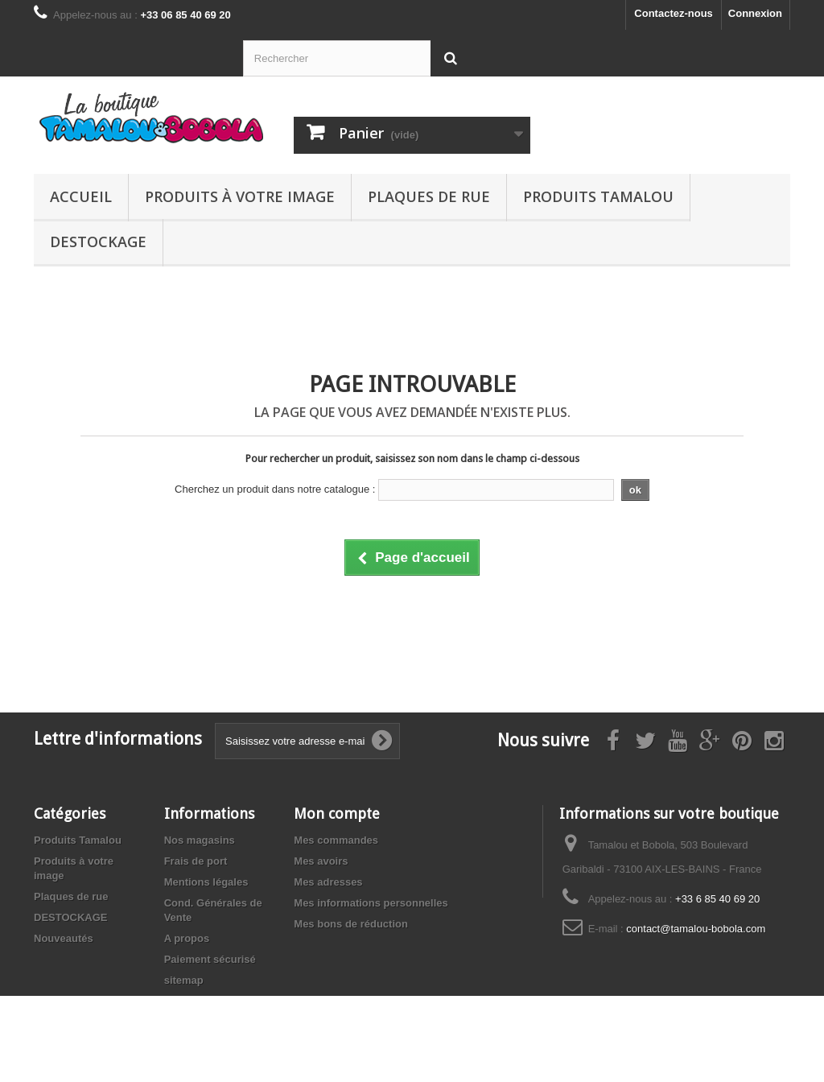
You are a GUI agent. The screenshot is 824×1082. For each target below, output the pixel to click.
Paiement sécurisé (210, 959)
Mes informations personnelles (370, 903)
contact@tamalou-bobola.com (695, 929)
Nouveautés (63, 938)
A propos (187, 938)
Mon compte (337, 813)
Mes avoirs (321, 861)
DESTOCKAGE (98, 241)
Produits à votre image (240, 196)
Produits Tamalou (598, 196)
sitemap (184, 980)
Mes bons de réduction (351, 924)
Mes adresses (328, 882)
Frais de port (196, 861)
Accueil (81, 196)
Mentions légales (206, 882)
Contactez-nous (673, 13)
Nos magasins (199, 840)
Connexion (755, 13)
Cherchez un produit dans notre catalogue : (275, 489)
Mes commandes (336, 840)
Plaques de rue (429, 196)
